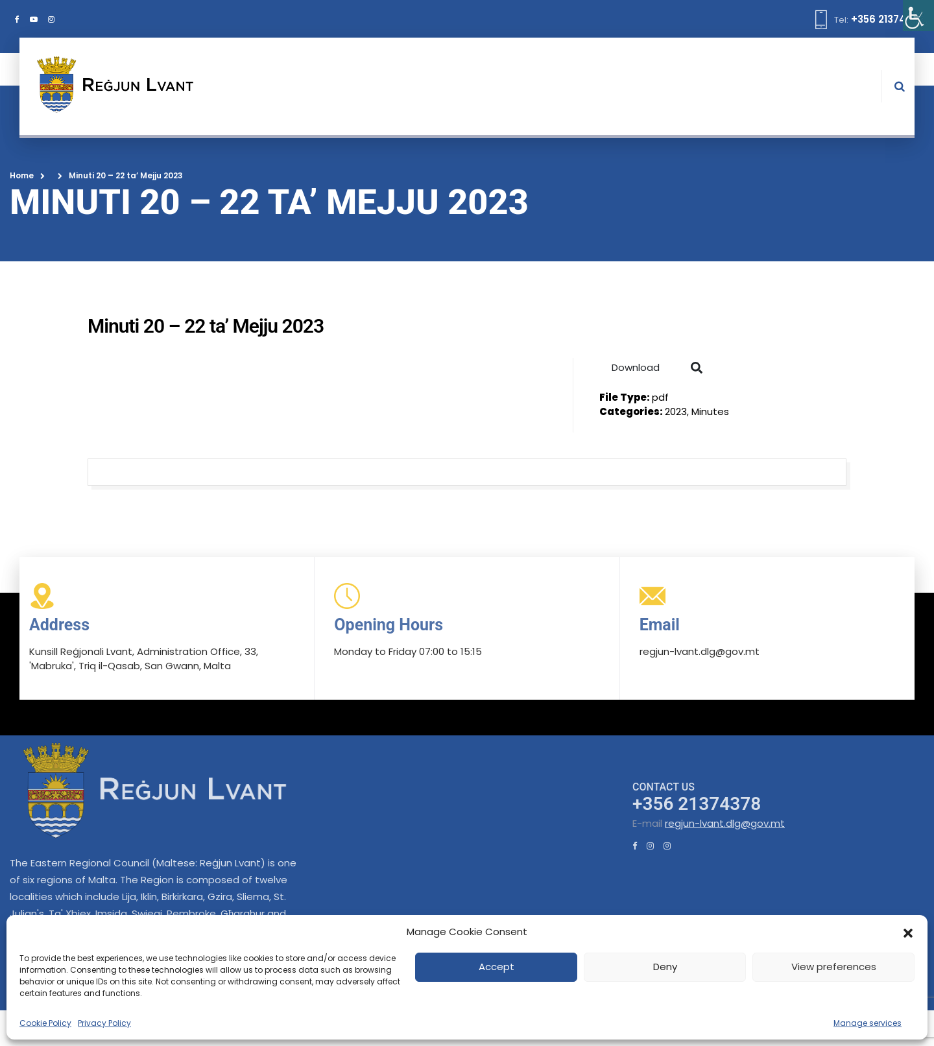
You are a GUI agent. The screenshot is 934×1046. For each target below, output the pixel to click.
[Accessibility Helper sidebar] (918, 15)
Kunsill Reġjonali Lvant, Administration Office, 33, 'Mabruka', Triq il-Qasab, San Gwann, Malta (143, 659)
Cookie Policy (45, 1022)
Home (22, 175)
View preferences (833, 966)
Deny (665, 966)
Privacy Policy (104, 1022)
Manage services (867, 1022)
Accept (496, 966)
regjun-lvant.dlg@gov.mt (725, 823)
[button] (908, 931)
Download (636, 367)
